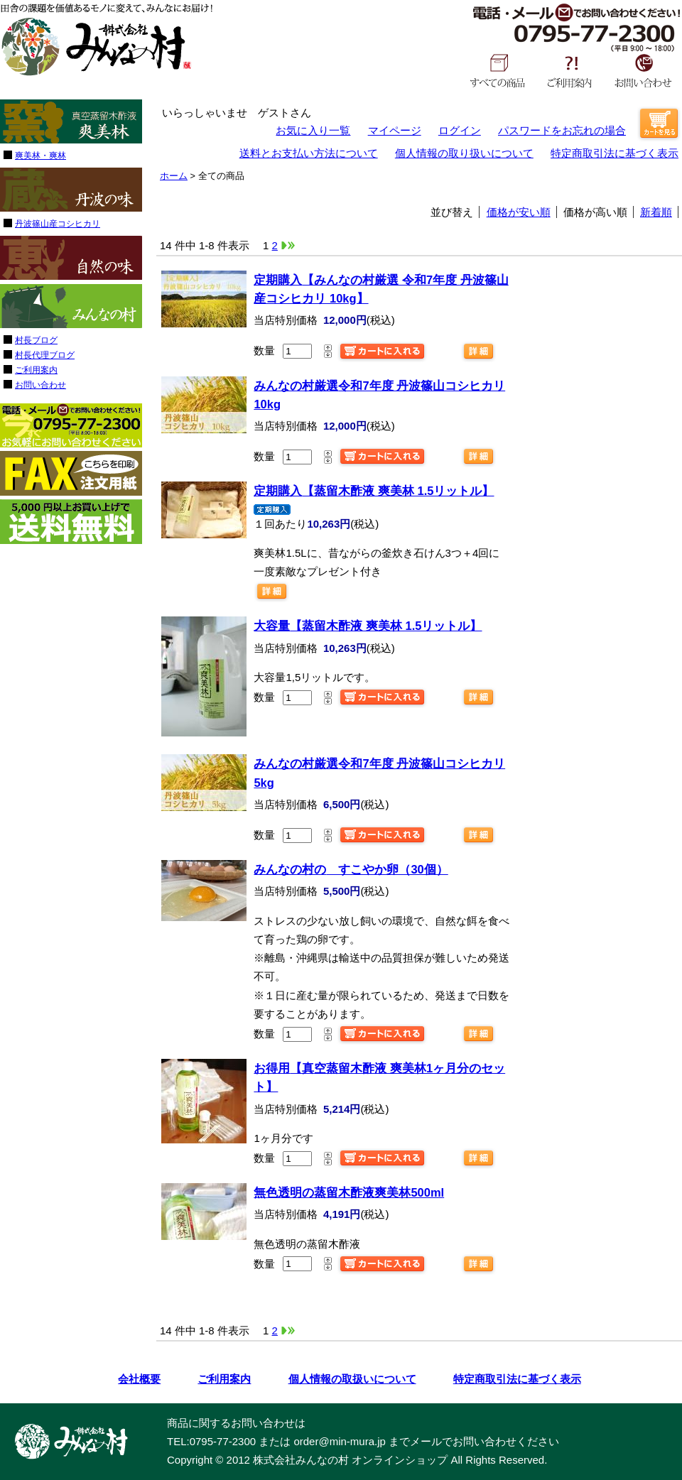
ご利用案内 (569, 70)
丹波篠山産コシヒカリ (57, 224)
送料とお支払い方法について (308, 153)
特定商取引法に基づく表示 (614, 153)
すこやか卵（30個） (351, 869)
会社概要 (139, 1379)
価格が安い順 (519, 212)
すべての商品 (498, 70)
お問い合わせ (643, 70)
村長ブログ (36, 340)
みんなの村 (96, 46)
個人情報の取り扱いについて (464, 153)
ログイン (459, 130)
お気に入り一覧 (313, 130)
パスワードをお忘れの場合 (562, 130)
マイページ (394, 130)
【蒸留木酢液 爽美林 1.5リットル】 (374, 490)
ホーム (174, 175)
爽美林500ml (349, 1192)
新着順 (656, 212)
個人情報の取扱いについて (352, 1379)
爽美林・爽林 (40, 155)
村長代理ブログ (45, 355)
